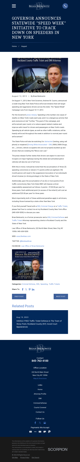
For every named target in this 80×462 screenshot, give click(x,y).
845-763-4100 (40, 360)
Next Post (60, 296)
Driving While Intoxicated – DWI (40, 145)
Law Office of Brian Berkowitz (32, 246)
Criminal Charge (47, 206)
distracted (48, 141)
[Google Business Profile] (45, 423)
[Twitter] (40, 423)
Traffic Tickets (54, 284)
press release (32, 115)
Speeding (44, 284)
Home (40, 389)
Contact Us (40, 412)
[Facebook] (35, 423)
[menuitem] (15, 457)
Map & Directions (40, 378)
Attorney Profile (40, 394)
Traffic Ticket (62, 206)
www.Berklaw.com (23, 236)
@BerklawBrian (26, 241)
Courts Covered (40, 407)
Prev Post (19, 296)
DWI (38, 206)
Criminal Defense (57, 217)
